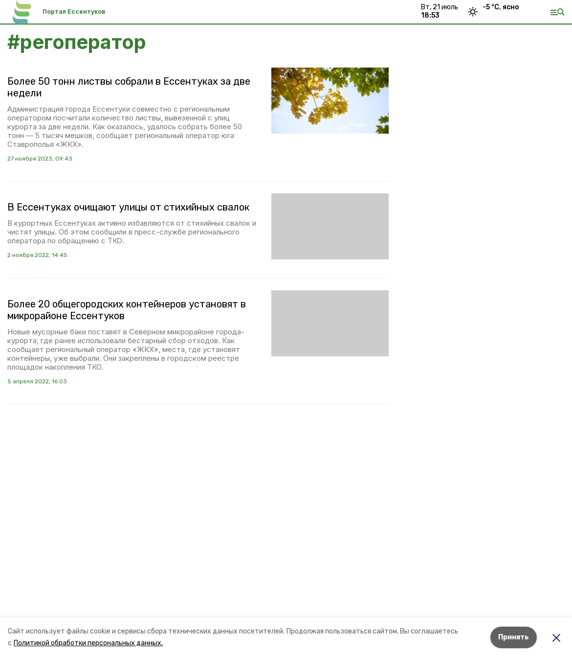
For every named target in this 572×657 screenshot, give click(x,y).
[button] (330, 101)
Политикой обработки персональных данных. (88, 643)
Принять (513, 637)
